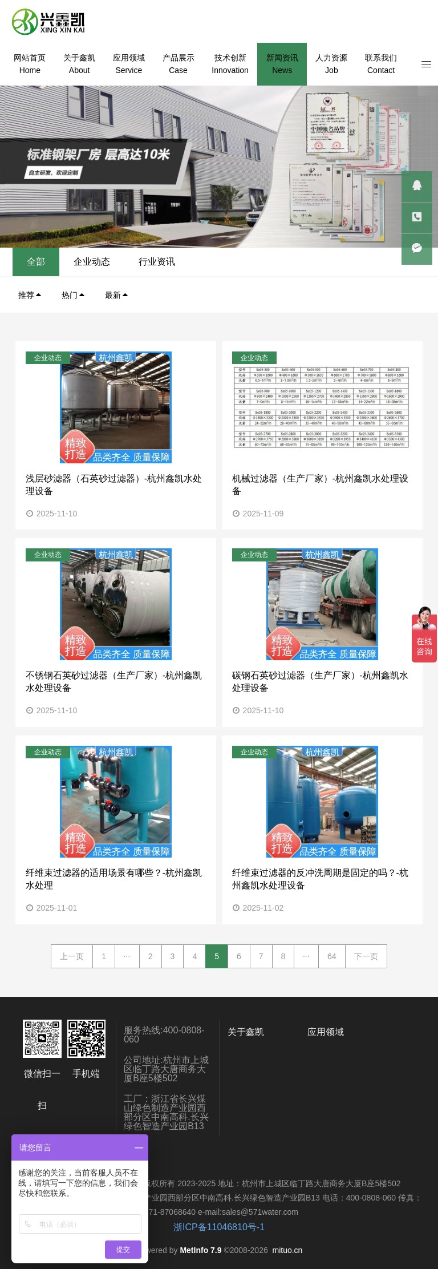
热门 (74, 295)
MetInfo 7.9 (200, 1250)
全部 (272, 261)
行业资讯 (393, 261)
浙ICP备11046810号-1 (219, 1227)
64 (331, 956)
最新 (117, 295)
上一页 (72, 956)
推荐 (30, 295)
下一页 (366, 956)
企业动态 (328, 261)
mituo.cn (287, 1250)
